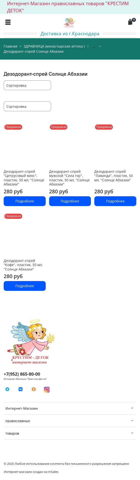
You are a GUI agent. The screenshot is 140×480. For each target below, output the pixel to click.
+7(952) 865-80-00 (22, 374)
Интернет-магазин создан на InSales (31, 472)
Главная (10, 46)
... (94, 46)
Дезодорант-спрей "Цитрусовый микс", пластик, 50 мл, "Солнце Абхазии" (24, 178)
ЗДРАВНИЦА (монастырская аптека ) (54, 46)
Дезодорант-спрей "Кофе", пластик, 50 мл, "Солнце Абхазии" (23, 264)
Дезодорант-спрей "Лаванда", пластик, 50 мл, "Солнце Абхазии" (113, 175)
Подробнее (24, 201)
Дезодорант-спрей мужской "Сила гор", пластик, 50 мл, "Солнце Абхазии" (69, 178)
